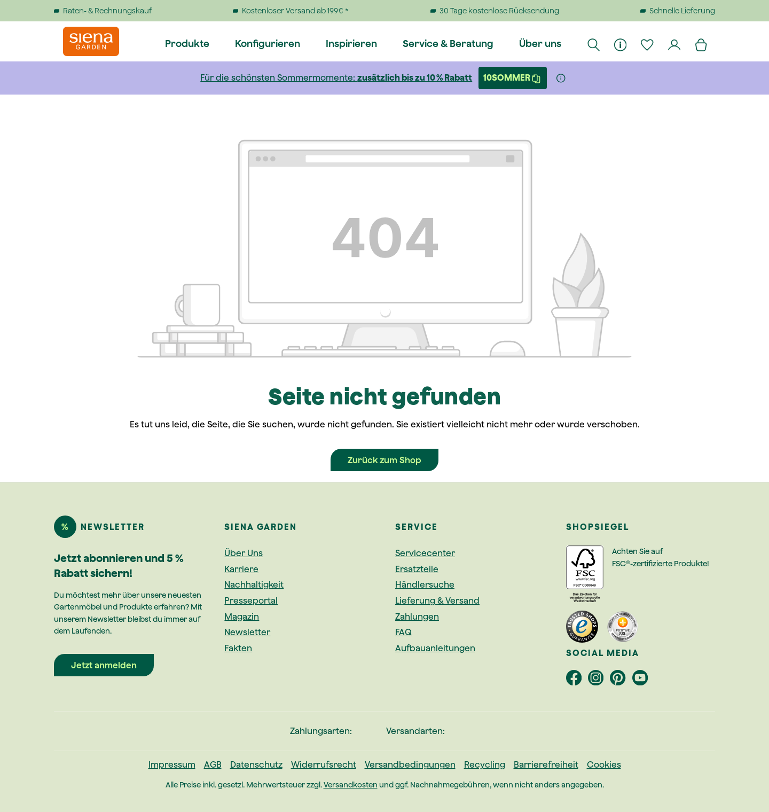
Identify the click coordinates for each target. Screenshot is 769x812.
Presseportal (251, 600)
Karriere (241, 569)
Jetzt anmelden (104, 665)
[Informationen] (621, 43)
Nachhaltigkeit (254, 584)
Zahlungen (417, 616)
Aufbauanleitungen (435, 648)
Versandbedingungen (410, 764)
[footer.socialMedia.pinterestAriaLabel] (621, 680)
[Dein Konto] (674, 43)
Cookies (604, 764)
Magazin (241, 616)
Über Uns (243, 553)
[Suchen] (593, 43)
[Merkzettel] (647, 43)
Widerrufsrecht (323, 764)
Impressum (171, 764)
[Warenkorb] (701, 43)
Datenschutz (256, 764)
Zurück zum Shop (384, 460)
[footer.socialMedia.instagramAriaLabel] (599, 680)
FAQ (403, 632)
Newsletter (247, 632)
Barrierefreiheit (546, 764)
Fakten (238, 648)
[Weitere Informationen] (561, 78)
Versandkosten (351, 784)
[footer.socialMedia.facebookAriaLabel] (577, 680)
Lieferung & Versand (437, 600)
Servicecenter (425, 553)
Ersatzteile (416, 569)
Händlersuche (424, 584)
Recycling (484, 764)
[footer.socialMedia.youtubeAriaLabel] (642, 680)
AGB (213, 764)
